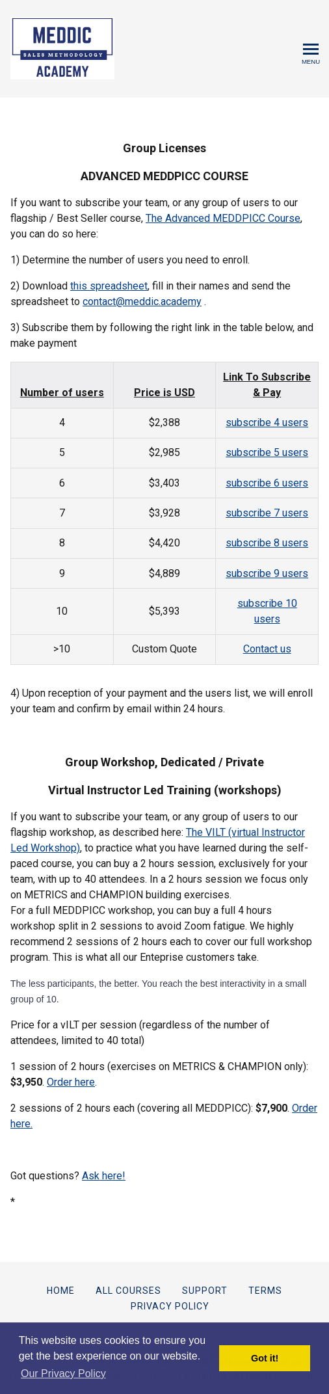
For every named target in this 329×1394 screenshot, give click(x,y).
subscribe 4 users (267, 422)
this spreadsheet (109, 286)
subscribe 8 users (267, 543)
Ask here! (103, 1176)
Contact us (267, 649)
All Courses (128, 1290)
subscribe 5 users (267, 452)
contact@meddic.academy (142, 301)
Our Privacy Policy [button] (63, 1373)
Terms (265, 1290)
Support (205, 1290)
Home (61, 1290)
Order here (71, 1082)
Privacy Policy (170, 1306)
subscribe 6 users (267, 483)
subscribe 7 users (267, 513)
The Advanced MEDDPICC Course (223, 218)
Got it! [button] (264, 1358)
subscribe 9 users (267, 573)
